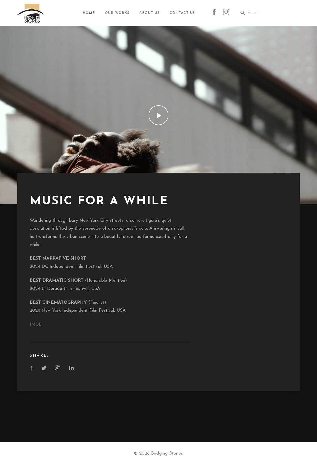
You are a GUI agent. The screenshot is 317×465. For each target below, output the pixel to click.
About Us (149, 13)
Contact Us (182, 13)
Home (89, 13)
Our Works (117, 13)
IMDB (36, 324)
